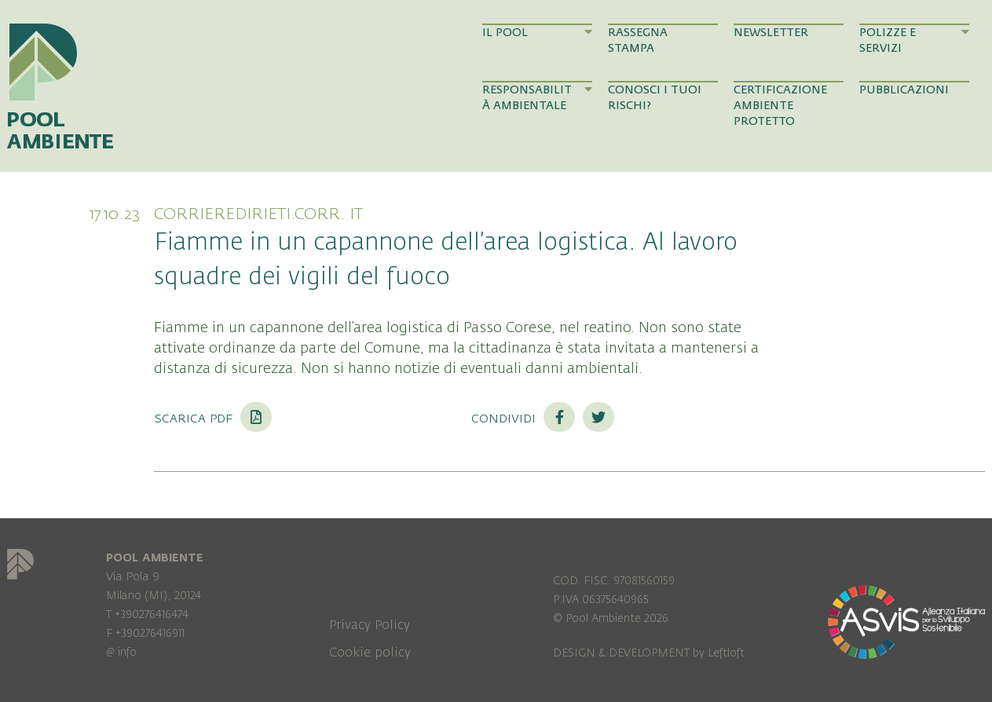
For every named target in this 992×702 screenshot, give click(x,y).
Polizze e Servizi (914, 40)
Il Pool (537, 32)
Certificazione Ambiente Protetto (780, 106)
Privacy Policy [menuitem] (369, 625)
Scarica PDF (213, 418)
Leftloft (726, 653)
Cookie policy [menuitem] (370, 652)
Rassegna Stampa (638, 40)
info (127, 652)
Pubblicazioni (904, 90)
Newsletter (771, 32)
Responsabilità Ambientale (537, 97)
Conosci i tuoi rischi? (654, 97)
